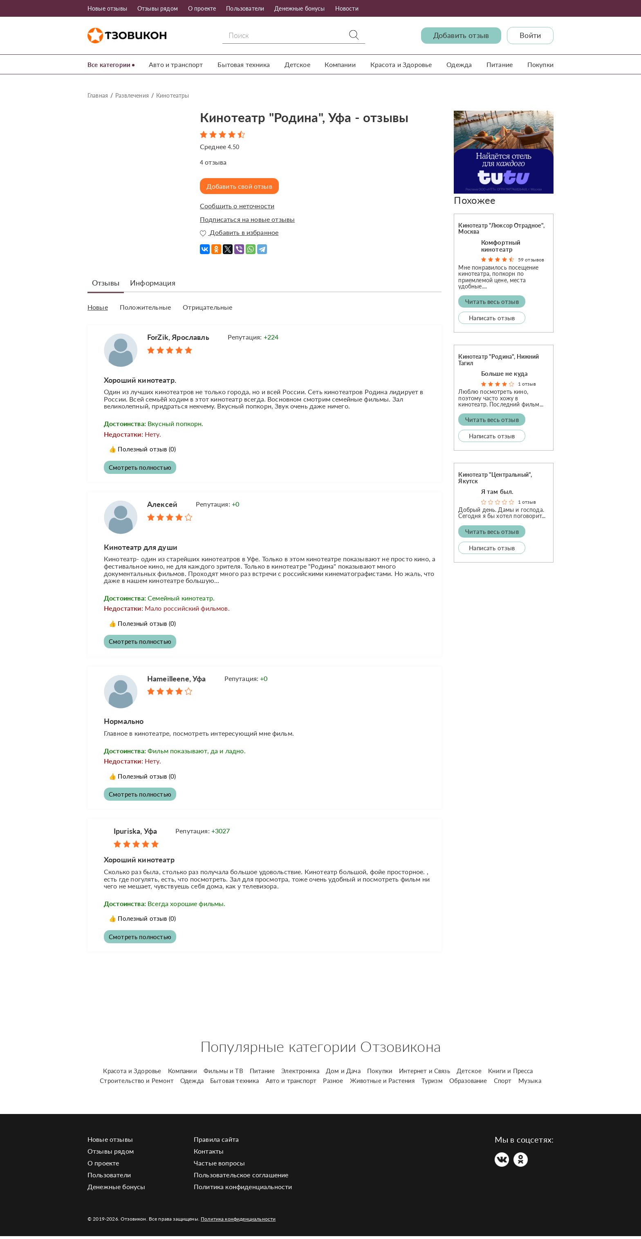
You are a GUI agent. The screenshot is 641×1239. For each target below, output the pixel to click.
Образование (468, 1083)
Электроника (300, 1073)
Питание (500, 64)
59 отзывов (531, 259)
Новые (97, 307)
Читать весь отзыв (492, 301)
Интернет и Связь (424, 1073)
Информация (152, 282)
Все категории (110, 64)
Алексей (162, 504)
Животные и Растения (382, 1083)
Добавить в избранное (239, 232)
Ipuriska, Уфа (135, 832)
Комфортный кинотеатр (501, 246)
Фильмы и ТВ (223, 1073)
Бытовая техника (246, 64)
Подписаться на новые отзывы (247, 219)
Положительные (145, 307)
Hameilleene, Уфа (176, 679)
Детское (299, 64)
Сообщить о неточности (237, 206)
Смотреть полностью (142, 467)
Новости (347, 8)
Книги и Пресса (510, 1073)
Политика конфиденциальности (243, 1189)
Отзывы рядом (157, 8)
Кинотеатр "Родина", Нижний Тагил (498, 359)
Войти (530, 35)
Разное (333, 1083)
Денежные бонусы (299, 8)
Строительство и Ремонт (137, 1083)
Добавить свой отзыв (241, 186)
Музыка (529, 1083)
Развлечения (132, 95)
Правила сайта (216, 1142)
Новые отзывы (107, 8)
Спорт (503, 1083)
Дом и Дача (343, 1073)
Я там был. (497, 491)
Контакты (209, 1154)
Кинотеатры (172, 95)
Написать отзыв (492, 317)
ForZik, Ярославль (178, 335)
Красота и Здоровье (402, 64)
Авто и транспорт (178, 64)
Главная (97, 95)
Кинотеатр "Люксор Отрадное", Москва (501, 228)
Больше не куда (504, 373)
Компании (341, 64)
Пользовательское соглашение (241, 1177)
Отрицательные (207, 307)
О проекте (202, 8)
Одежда (460, 64)
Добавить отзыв (461, 35)
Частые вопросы (219, 1166)
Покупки (540, 64)
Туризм (432, 1083)
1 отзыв (527, 383)
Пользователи (245, 8)
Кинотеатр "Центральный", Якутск (495, 477)
